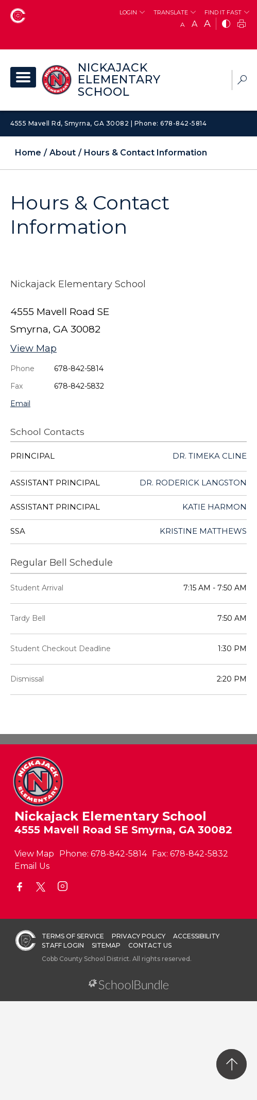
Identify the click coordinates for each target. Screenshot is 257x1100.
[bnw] (226, 24)
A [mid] (194, 24)
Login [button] (128, 12)
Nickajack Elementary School (119, 80)
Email (20, 403)
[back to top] (231, 1064)
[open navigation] (23, 77)
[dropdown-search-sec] (242, 81)
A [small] (182, 24)
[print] (241, 24)
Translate (170, 12)
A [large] (207, 23)
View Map (33, 348)
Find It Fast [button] (223, 12)
